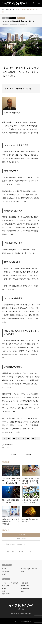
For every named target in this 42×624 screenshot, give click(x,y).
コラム (6, 18)
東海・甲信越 (25, 588)
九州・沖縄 (5, 586)
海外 (3, 591)
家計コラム (20, 18)
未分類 (4, 574)
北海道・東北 (25, 586)
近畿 (22, 591)
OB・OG (12, 18)
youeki (12, 444)
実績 (22, 571)
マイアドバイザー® (21, 605)
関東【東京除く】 (7, 594)
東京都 (4, 588)
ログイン (22, 551)
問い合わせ (5, 571)
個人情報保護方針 (25, 613)
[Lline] (18, 438)
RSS (23, 609)
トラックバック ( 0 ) (20, 538)
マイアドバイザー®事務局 (10, 583)
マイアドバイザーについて (29, 569)
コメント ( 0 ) (21, 534)
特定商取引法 (15, 613)
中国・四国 (24, 583)
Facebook (19, 609)
